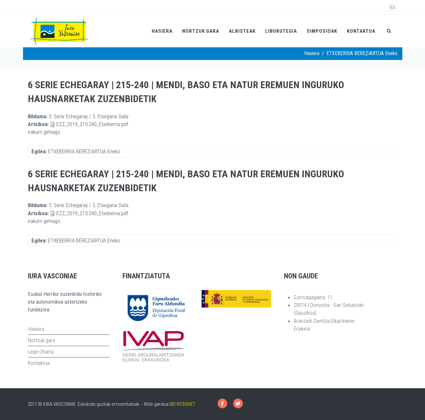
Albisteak (242, 31)
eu (392, 7)
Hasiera (162, 31)
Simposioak (322, 31)
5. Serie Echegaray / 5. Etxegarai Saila (88, 116)
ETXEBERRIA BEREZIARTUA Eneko (84, 151)
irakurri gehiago (44, 132)
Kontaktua (361, 31)
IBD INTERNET (182, 404)
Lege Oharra (40, 351)
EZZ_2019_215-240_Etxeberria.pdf (92, 124)
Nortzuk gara (200, 31)
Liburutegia (281, 31)
